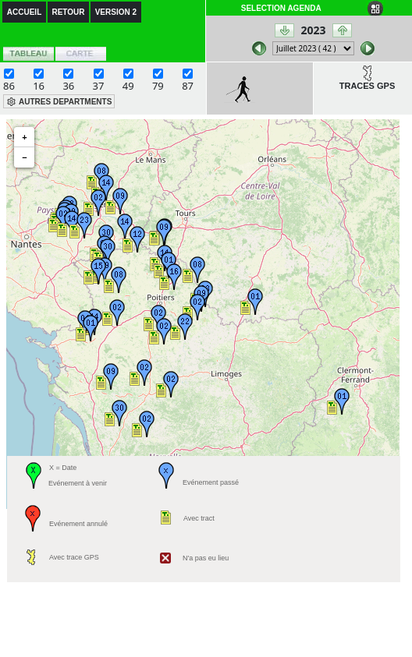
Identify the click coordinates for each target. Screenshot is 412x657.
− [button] (24, 157)
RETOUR (68, 12)
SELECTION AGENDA (281, 8)
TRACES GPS (367, 85)
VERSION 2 (116, 12)
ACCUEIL (24, 12)
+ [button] (24, 137)
